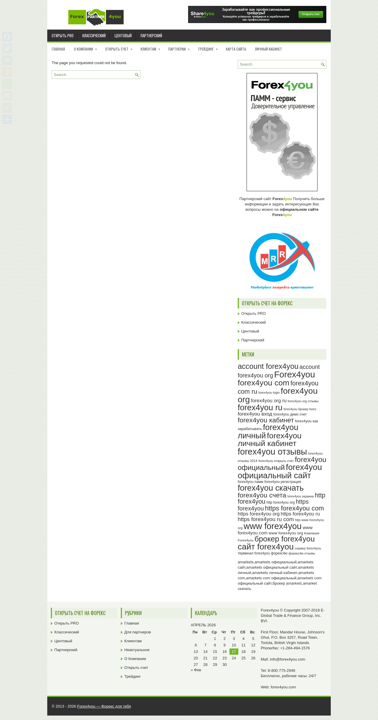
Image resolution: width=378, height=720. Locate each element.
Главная (58, 48)
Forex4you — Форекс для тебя (104, 706)
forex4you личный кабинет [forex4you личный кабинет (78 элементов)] (270, 439)
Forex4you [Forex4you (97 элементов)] (294, 374)
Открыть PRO (63, 35)
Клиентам (152, 47)
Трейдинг (209, 47)
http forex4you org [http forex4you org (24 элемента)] (280, 502)
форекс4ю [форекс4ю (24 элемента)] (279, 553)
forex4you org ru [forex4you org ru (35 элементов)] (269, 400)
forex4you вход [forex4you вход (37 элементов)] (255, 414)
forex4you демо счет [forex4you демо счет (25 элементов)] (290, 414)
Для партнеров (137, 632)
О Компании (87, 47)
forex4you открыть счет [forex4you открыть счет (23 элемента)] (276, 461)
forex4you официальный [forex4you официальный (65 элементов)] (282, 463)
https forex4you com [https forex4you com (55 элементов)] (294, 508)
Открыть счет (120, 47)
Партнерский (151, 35)
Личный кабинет (268, 48)
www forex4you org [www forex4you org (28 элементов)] (286, 533)
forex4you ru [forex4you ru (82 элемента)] (260, 407)
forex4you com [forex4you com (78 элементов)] (263, 382)
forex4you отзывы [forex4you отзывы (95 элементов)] (272, 451)
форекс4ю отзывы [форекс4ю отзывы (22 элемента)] (302, 553)
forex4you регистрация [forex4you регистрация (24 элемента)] (282, 482)
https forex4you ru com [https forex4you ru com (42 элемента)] (266, 519)
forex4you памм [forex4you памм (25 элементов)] (250, 482)
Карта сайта (236, 48)
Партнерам (180, 47)
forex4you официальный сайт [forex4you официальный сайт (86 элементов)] (280, 471)
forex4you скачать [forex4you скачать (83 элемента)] (271, 487)
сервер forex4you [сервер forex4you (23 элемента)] (308, 548)
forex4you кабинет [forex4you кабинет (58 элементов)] (266, 420)
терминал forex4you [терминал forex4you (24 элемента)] (254, 553)
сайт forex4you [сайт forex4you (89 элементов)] (266, 546)
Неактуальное (136, 650)
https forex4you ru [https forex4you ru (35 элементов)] (300, 514)
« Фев (196, 670)
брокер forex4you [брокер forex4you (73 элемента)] (285, 539)
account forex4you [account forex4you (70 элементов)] (268, 366)
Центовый (123, 35)
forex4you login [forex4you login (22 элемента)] (269, 392)
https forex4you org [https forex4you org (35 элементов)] (259, 514)
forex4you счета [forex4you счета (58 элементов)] (262, 495)
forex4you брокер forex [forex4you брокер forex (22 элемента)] (300, 409)
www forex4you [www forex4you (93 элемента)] (273, 526)
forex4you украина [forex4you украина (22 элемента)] (300, 496)
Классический (94, 35)
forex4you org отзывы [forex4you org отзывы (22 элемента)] (303, 401)
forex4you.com (283, 687)
